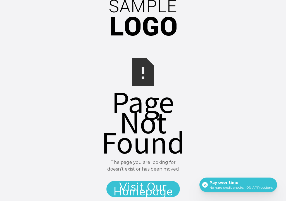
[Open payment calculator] (238, 185)
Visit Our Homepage (143, 189)
